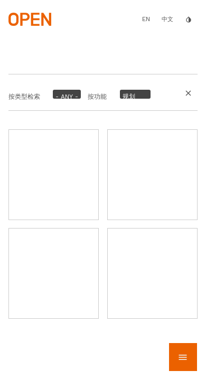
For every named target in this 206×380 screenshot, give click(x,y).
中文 (167, 19)
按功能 (97, 96)
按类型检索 (24, 96)
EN (146, 19)
